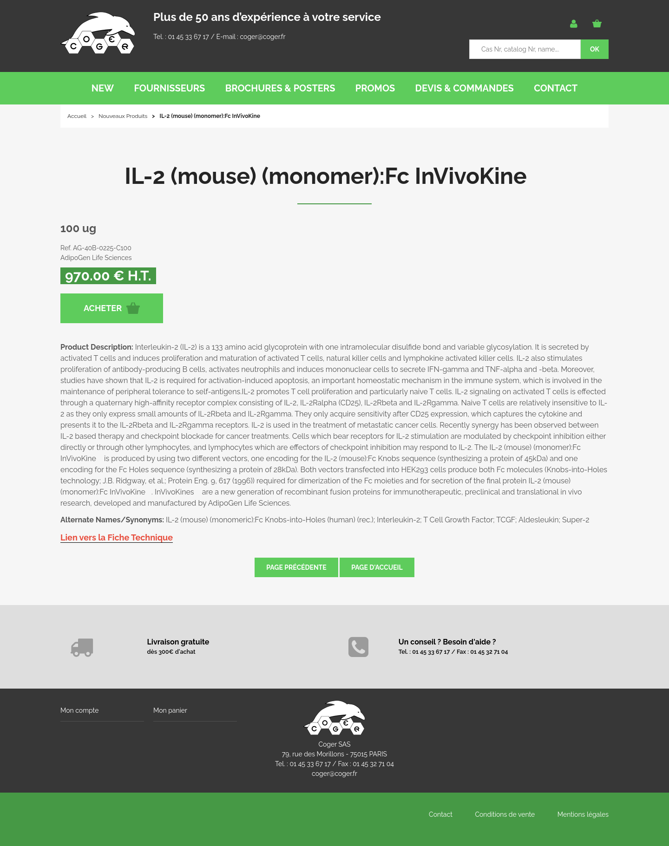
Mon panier (170, 710)
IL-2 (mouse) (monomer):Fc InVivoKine (334, 176)
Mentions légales (583, 814)
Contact (441, 814)
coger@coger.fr (263, 36)
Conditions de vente (505, 814)
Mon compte (79, 710)
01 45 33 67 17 (188, 36)
